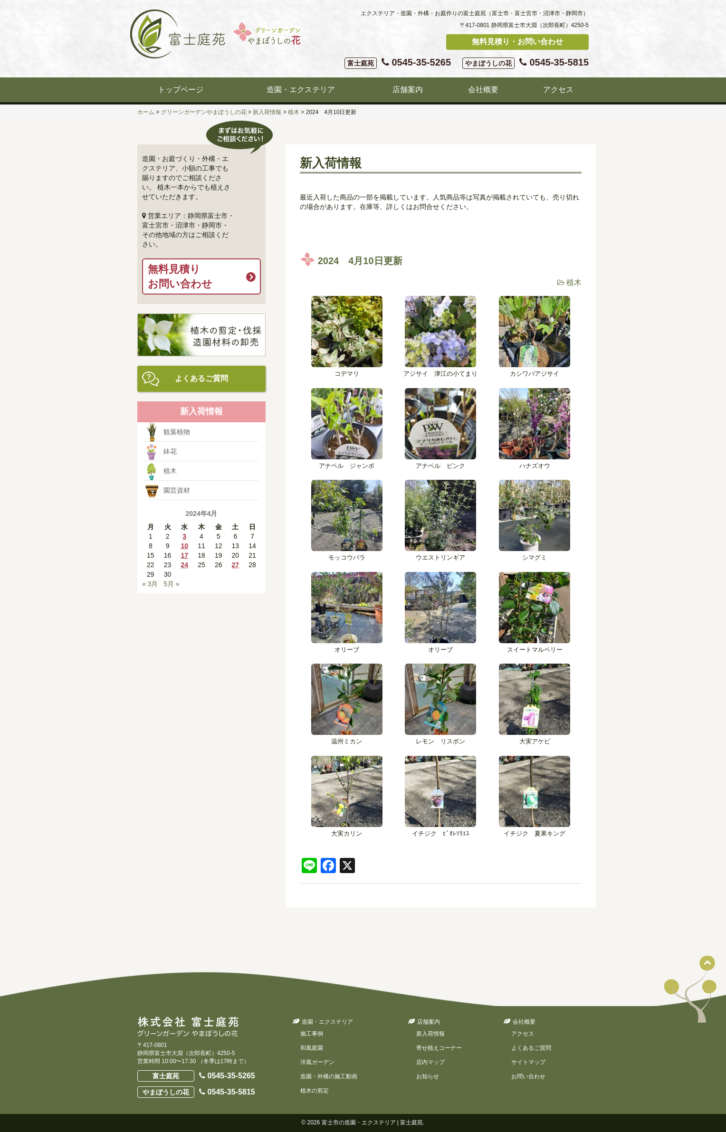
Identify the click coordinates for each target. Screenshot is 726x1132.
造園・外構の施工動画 (328, 1076)
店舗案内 (407, 90)
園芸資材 (176, 490)
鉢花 (170, 451)
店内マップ (430, 1062)
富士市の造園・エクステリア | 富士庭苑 (372, 1122)
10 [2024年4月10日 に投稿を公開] (184, 546)
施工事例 (311, 1033)
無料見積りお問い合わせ (180, 276)
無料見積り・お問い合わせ (517, 42)
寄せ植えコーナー (439, 1048)
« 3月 (150, 584)
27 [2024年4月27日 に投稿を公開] (235, 565)
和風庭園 (311, 1048)
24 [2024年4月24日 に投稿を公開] (184, 565)
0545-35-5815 (525, 63)
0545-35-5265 (397, 63)
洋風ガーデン (317, 1062)
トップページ (180, 90)
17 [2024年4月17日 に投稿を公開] (184, 555)
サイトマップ (528, 1062)
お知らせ (427, 1076)
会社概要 (483, 90)
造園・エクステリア (301, 90)
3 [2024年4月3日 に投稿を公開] (184, 536)
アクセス (558, 90)
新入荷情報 (430, 1033)
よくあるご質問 (201, 378)
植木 (574, 282)
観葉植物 (176, 432)
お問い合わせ (528, 1076)
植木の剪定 (314, 1090)
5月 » (171, 584)
